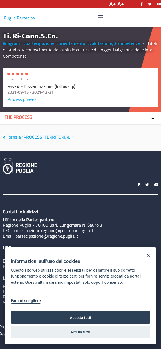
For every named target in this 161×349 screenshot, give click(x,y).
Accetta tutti (80, 317)
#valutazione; (100, 43)
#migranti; (13, 43)
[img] (100, 17)
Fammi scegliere (26, 300)
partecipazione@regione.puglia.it (46, 236)
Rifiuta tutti (80, 332)
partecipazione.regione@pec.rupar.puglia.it (52, 230)
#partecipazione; (39, 43)
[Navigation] (100, 17)
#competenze (127, 43)
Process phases (21, 99)
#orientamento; (71, 43)
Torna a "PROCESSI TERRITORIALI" (38, 137)
